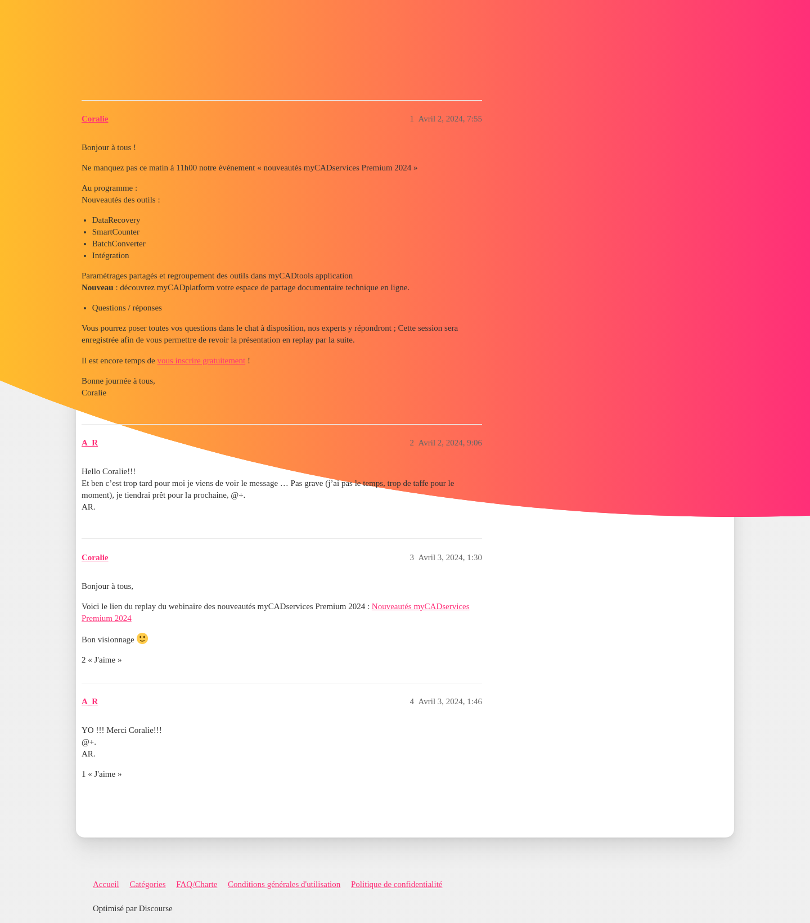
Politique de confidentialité (396, 884)
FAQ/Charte (196, 884)
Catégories (147, 884)
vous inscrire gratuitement (202, 360)
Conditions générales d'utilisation (284, 884)
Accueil (106, 884)
